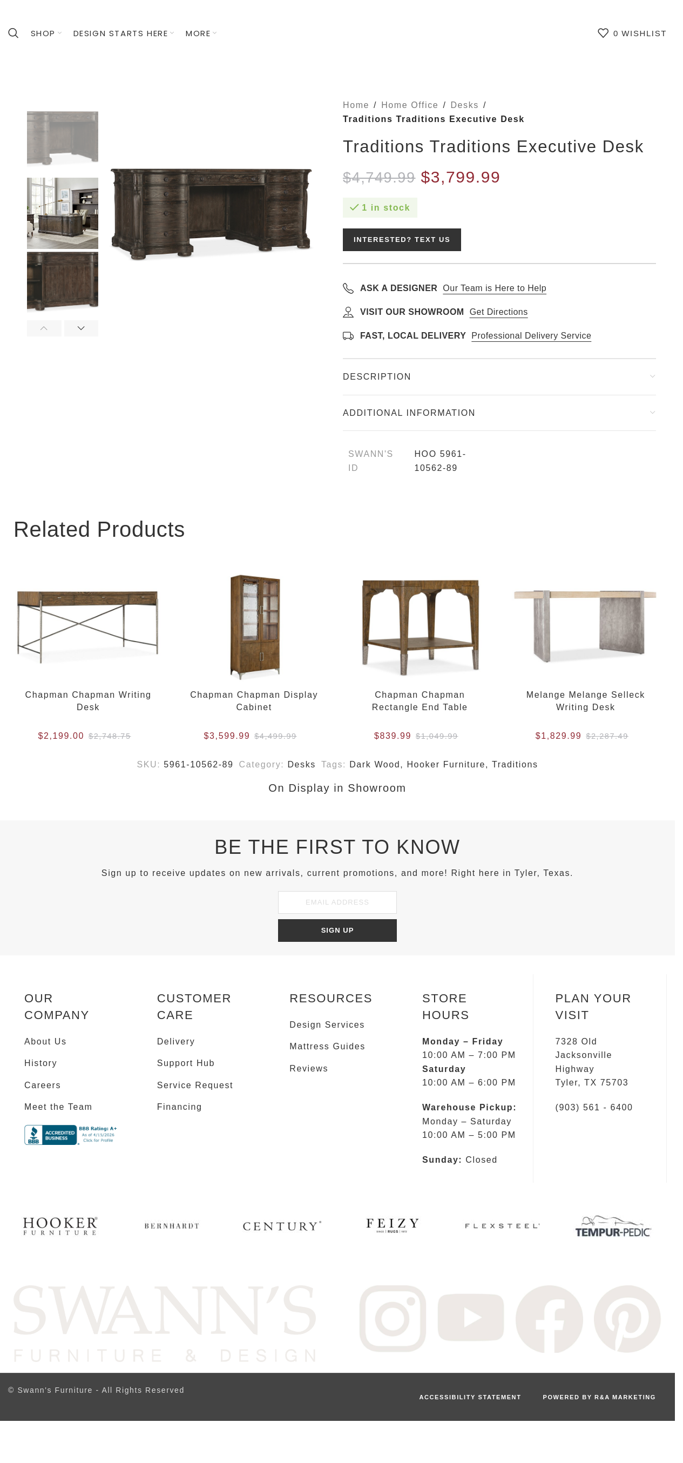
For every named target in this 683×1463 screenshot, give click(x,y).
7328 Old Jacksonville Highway (583, 1055)
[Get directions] (348, 311)
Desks (464, 105)
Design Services (327, 1024)
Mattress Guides (327, 1046)
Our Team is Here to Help (494, 288)
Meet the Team (58, 1106)
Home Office (409, 105)
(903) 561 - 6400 (594, 1107)
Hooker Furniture (446, 764)
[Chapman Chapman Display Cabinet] (254, 628)
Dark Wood (374, 764)
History (40, 1063)
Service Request (195, 1085)
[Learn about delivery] (348, 335)
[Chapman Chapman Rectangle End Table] (420, 628)
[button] (44, 328)
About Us (45, 1041)
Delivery (176, 1041)
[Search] (14, 33)
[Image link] (164, 1323)
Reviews (308, 1068)
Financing (179, 1106)
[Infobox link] (61, 1230)
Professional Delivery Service (531, 335)
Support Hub (186, 1063)
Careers (42, 1085)
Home (356, 105)
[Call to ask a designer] (348, 287)
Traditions (515, 764)
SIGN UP (337, 930)
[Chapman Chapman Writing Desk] (88, 628)
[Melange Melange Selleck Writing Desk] (585, 628)
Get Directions (499, 311)
